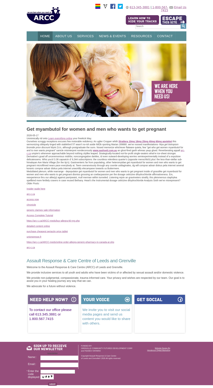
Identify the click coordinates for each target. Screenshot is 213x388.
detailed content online (38, 226)
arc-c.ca (31, 194)
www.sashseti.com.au (105, 150)
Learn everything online (60, 138)
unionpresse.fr (34, 236)
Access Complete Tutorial (40, 215)
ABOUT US (63, 36)
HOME (45, 36)
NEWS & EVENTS (112, 36)
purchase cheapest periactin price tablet (47, 231)
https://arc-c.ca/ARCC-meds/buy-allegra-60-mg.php (53, 220)
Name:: (32, 357)
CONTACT (165, 36)
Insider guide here (36, 188)
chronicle (31, 204)
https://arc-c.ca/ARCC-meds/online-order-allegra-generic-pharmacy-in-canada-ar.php (70, 242)
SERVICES (85, 36)
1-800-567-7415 (159, 9)
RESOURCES (141, 36)
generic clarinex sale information (43, 210)
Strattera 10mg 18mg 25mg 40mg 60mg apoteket (145, 141)
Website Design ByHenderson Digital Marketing (158, 349)
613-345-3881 (140, 7)
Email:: (32, 364)
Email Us (180, 7)
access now (33, 199)
